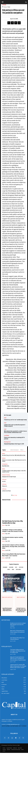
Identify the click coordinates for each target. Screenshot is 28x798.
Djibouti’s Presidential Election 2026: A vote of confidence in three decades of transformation (18, 704)
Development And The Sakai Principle (9, 476)
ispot (5, 417)
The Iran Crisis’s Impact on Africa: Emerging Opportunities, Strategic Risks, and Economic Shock (13, 546)
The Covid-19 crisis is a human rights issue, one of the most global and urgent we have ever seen (21, 655)
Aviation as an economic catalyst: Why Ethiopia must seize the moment (14, 460)
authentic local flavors (6, 490)
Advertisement (14, 450)
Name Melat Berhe (5, 466)
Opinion (4, 4)
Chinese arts (4, 486)
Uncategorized (7, 441)
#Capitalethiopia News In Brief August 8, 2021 (14, 443)
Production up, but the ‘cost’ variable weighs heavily (15, 419)
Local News (6, 435)
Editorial (3, 458)
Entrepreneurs (5, 464)
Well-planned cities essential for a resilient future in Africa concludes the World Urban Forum (15, 431)
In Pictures (4, 479)
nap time (4, 481)
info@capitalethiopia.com (13, 769)
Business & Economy (6, 474)
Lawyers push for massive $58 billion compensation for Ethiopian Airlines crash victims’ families (18, 711)
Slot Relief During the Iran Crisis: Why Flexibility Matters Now (13, 455)
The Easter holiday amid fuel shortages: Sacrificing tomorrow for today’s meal (17, 696)
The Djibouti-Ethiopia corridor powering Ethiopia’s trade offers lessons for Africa (14, 471)
